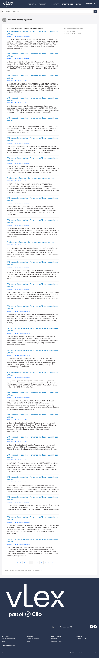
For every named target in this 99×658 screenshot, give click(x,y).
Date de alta (91, 4)
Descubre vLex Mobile (8, 645)
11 (45, 562)
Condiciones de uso (7, 653)
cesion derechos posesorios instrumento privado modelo (24, 570)
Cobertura (55, 4)
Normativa (54, 638)
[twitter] (91, 626)
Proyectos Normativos (8, 638)
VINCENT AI (32, 4)
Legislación (5, 636)
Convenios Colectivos (33, 638)
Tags (28, 641)
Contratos (79, 636)
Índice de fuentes (56, 641)
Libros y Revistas (56, 636)
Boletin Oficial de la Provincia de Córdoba (18, 36)
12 (49, 562)
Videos (4, 641)
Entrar (79, 4)
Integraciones (67, 4)
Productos (43, 4)
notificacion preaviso (71, 31)
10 (41, 562)
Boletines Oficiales (81, 638)
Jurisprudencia (31, 636)
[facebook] (95, 626)
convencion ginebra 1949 (72, 33)
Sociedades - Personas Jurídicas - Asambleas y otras (30, 178)
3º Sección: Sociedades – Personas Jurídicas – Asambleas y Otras (32, 33)
